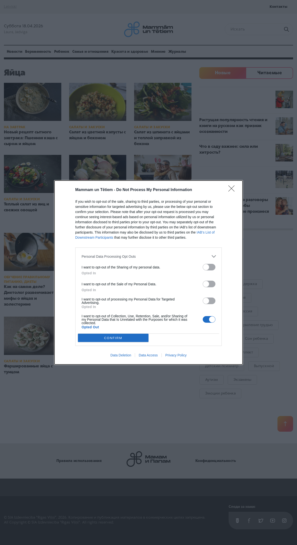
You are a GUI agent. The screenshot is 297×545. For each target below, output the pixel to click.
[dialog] (148, 272)
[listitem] (148, 256)
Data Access (148, 355)
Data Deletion (120, 355)
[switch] (209, 267)
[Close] (233, 190)
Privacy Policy (176, 355)
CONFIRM (113, 338)
